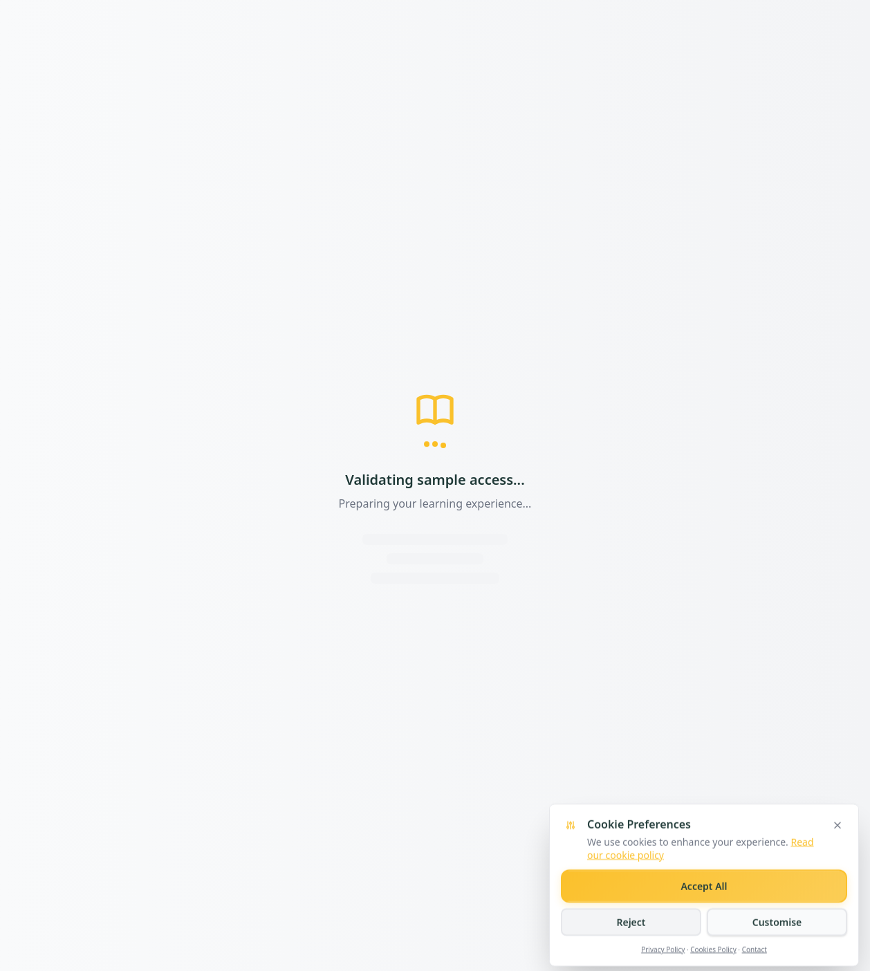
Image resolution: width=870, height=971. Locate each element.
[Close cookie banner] (837, 847)
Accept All (704, 907)
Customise (777, 943)
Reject (630, 943)
